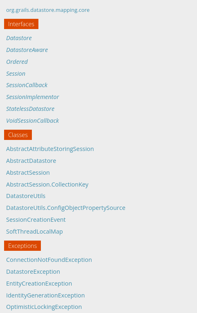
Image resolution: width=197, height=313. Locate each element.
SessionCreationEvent (36, 219)
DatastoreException (33, 271)
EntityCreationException (39, 283)
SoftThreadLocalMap (34, 231)
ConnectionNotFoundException (49, 259)
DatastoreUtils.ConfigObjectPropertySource (65, 208)
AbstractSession (28, 172)
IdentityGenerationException (45, 295)
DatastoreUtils (25, 196)
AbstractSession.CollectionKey (47, 184)
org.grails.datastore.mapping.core (48, 10)
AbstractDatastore (31, 160)
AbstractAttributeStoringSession (50, 149)
